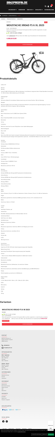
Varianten (20, 19)
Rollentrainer (11, 428)
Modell (3, 19)
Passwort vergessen (6, 399)
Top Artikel (18, 428)
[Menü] (53, 421)
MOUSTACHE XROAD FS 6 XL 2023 (25, 25)
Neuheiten (24, 428)
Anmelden (4, 396)
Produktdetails (11, 19)
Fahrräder (4, 15)
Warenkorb (22, 10)
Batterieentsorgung (6, 385)
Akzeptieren (51, 434)
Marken (30, 428)
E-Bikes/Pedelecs (12, 15)
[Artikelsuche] (45, 7)
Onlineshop (13, 10)
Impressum (4, 378)
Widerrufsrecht (5, 387)
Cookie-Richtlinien (22, 431)
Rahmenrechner (49, 10)
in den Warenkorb (27, 44)
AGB (2, 389)
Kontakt (3, 376)
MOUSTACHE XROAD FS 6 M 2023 (16, 310)
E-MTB (19, 15)
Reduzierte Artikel (5, 375)
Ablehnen (45, 434)
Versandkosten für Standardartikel (38, 35)
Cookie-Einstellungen (36, 434)
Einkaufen (39, 10)
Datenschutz (4, 384)
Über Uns (30, 10)
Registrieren (4, 398)
